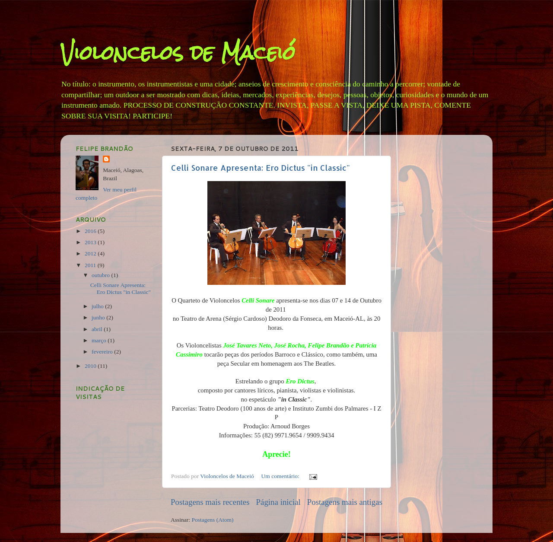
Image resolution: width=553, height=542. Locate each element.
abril (98, 329)
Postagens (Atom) (212, 519)
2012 (91, 253)
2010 (91, 366)
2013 (91, 242)
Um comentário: (281, 476)
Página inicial (278, 502)
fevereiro (103, 351)
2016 (91, 231)
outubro (101, 275)
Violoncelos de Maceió (178, 52)
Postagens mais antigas (344, 502)
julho (98, 306)
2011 (91, 265)
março (100, 340)
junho (99, 317)
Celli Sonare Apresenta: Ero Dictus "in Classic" (260, 167)
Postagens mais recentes (210, 502)
